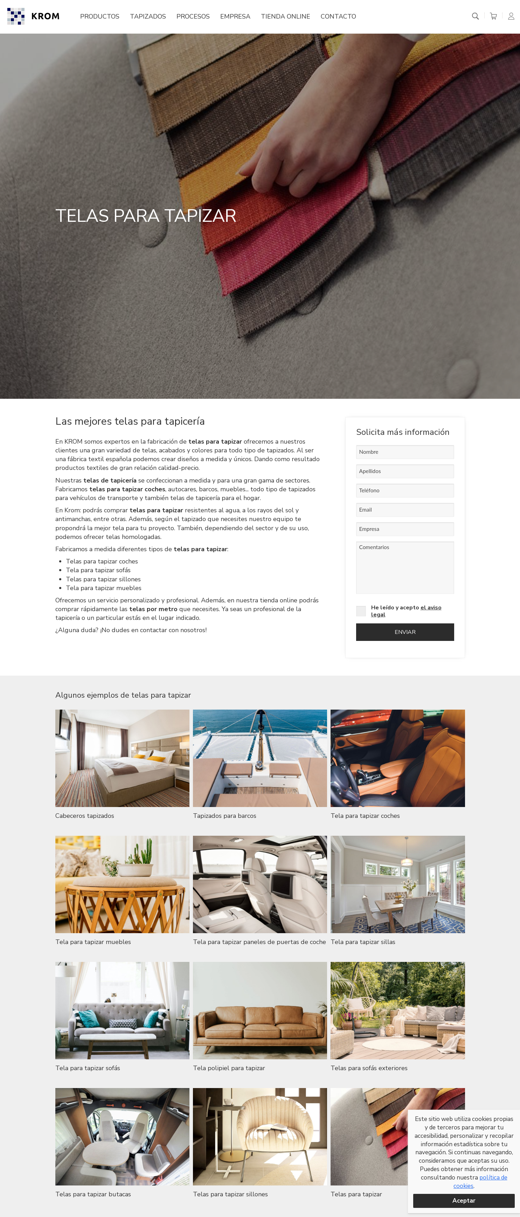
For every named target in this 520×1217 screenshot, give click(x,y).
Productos (99, 16)
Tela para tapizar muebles (103, 588)
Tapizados (148, 16)
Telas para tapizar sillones (103, 579)
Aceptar (464, 1201)
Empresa (235, 16)
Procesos (193, 16)
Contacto (338, 16)
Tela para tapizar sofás (98, 570)
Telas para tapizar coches (102, 561)
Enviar (405, 632)
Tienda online (285, 16)
